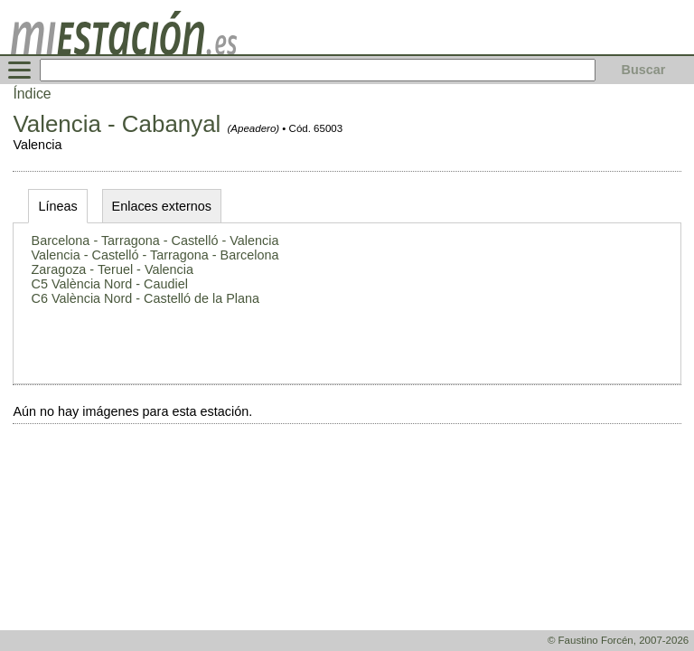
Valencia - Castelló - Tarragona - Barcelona (155, 255)
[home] (124, 49)
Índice (32, 93)
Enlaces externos (161, 206)
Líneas (57, 206)
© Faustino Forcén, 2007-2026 (618, 640)
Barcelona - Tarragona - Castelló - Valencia (155, 240)
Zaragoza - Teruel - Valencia (112, 269)
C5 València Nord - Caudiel (110, 284)
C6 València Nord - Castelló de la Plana (146, 298)
